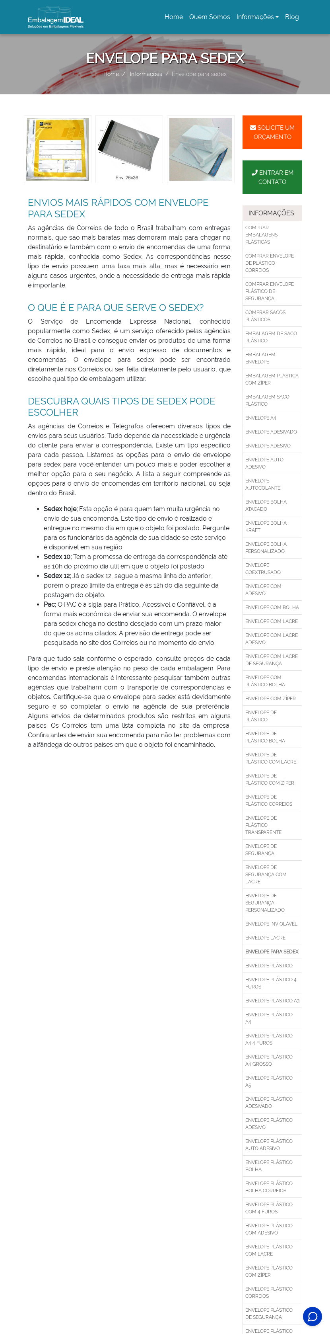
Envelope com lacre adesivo (271, 639)
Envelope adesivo (268, 446)
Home (175, 19)
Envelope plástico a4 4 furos (269, 1039)
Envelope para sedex (272, 952)
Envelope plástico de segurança (269, 1313)
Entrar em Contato (272, 177)
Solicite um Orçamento (272, 132)
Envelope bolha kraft (266, 526)
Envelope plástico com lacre (269, 1250)
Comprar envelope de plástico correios (269, 263)
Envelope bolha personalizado (266, 547)
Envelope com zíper (270, 698)
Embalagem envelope (260, 358)
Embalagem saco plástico (267, 400)
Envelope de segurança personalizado (265, 903)
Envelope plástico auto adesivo (269, 1145)
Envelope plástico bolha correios (269, 1187)
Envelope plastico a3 (272, 1001)
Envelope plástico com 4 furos (269, 1208)
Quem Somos (209, 17)
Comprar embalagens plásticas (261, 235)
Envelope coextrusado (263, 569)
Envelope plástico (269, 966)
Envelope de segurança (261, 850)
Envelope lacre (265, 938)
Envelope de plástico (261, 716)
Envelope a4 (260, 418)
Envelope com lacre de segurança (271, 660)
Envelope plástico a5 (269, 1081)
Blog (292, 17)
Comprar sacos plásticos (265, 316)
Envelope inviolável (271, 924)
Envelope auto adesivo (264, 463)
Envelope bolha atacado (266, 505)
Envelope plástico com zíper (269, 1271)
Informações (255, 17)
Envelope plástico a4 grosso (269, 1060)
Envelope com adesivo (263, 590)
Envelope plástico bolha (269, 1166)
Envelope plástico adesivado (269, 1102)
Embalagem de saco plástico (271, 337)
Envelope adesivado (271, 432)
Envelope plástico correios (269, 1292)
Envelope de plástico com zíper (269, 779)
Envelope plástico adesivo (269, 1123)
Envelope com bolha (272, 607)
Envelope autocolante (262, 484)
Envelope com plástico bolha (265, 681)
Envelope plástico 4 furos (271, 983)
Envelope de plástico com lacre (270, 758)
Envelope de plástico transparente (263, 825)
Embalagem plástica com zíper (272, 379)
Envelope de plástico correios (268, 800)
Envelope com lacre (271, 621)
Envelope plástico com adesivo (269, 1229)
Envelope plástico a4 (269, 1018)
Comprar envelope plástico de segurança (269, 291)
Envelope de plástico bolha (265, 737)
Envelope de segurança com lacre (266, 875)
